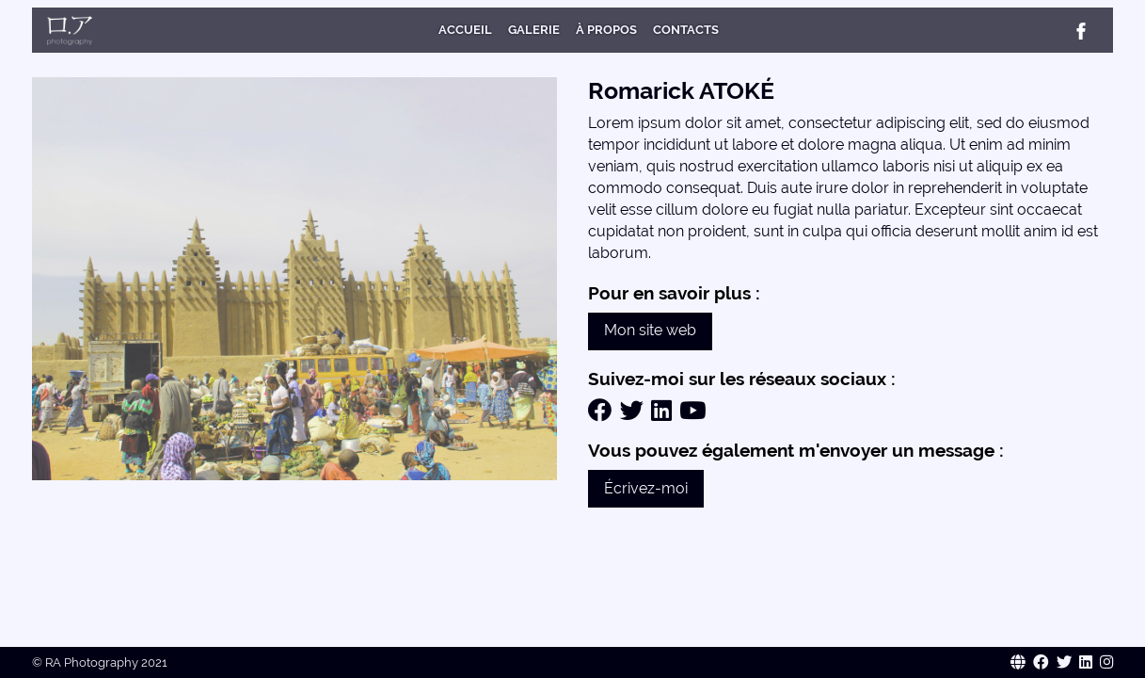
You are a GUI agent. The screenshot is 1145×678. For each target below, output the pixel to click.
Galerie (534, 29)
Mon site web (650, 330)
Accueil (465, 29)
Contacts (686, 29)
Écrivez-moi (646, 488)
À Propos (606, 29)
